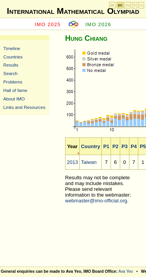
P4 (134, 146)
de (112, 5)
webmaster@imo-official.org (96, 201)
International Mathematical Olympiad (73, 11)
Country (90, 146)
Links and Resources (24, 107)
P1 (106, 146)
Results (10, 64)
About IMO (14, 98)
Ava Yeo (125, 271)
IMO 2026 (98, 24)
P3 (124, 146)
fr (134, 5)
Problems (12, 81)
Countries (13, 56)
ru (141, 5)
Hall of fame (15, 90)
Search (10, 73)
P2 (115, 146)
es (128, 5)
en (120, 5)
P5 (143, 146)
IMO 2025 (48, 24)
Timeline (11, 48)
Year (72, 146)
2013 (72, 162)
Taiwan (88, 162)
